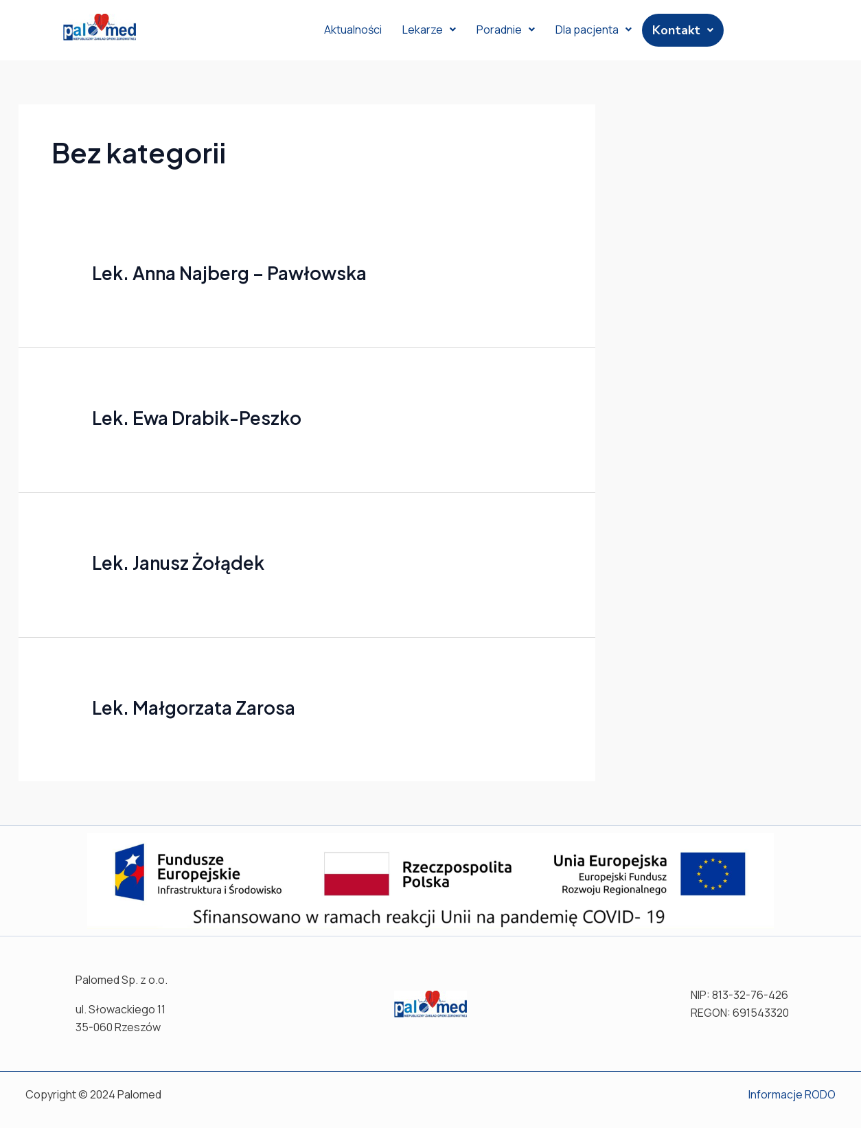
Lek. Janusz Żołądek (178, 562)
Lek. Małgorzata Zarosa (193, 707)
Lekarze (429, 29)
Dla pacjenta (593, 29)
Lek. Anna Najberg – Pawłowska (229, 273)
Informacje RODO (792, 1094)
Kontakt (682, 30)
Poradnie (506, 29)
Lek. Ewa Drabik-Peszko (196, 417)
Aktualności (353, 29)
